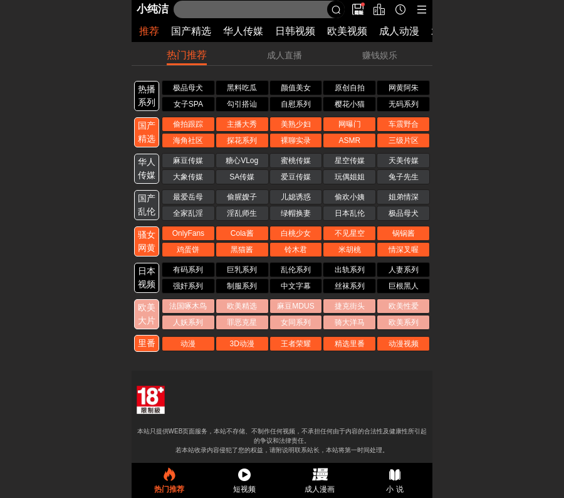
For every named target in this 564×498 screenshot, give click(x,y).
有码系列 (188, 269)
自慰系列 (296, 104)
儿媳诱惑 (296, 197)
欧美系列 (404, 322)
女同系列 (296, 322)
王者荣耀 (296, 343)
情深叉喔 (404, 249)
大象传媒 (188, 176)
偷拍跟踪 (188, 124)
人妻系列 (404, 269)
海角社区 (188, 140)
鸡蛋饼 (188, 249)
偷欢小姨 (350, 197)
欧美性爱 (404, 306)
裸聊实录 (296, 140)
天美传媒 (404, 160)
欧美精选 (242, 306)
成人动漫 (399, 31)
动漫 (188, 343)
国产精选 (191, 31)
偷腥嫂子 (242, 197)
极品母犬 (188, 87)
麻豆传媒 (188, 160)
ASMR (349, 140)
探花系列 (242, 140)
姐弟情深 (404, 197)
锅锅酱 (403, 233)
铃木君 (296, 249)
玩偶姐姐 (350, 176)
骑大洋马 (350, 322)
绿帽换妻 (296, 213)
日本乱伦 (350, 213)
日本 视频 (146, 277)
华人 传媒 (146, 168)
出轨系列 (350, 269)
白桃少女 (296, 233)
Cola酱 (242, 233)
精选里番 (350, 343)
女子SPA (188, 104)
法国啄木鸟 (188, 306)
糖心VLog (242, 160)
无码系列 (404, 104)
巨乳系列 (242, 269)
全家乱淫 (188, 213)
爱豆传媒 (296, 176)
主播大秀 (242, 124)
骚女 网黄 (146, 241)
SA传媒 (241, 176)
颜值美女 (296, 87)
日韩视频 (295, 31)
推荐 (149, 31)
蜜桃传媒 (296, 160)
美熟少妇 (296, 124)
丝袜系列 (350, 286)
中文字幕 (296, 286)
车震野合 (404, 124)
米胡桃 (349, 249)
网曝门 (349, 124)
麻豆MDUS (295, 306)
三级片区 (404, 140)
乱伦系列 (296, 269)
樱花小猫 (350, 104)
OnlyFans (188, 233)
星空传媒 (350, 160)
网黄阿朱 (404, 87)
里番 (146, 343)
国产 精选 (146, 132)
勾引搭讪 (242, 104)
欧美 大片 (146, 314)
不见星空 (350, 233)
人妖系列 (188, 322)
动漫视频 (404, 343)
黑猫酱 (242, 249)
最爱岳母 (188, 197)
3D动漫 (242, 343)
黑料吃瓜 (242, 87)
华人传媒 (243, 31)
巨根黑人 (404, 286)
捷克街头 (350, 306)
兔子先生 (404, 176)
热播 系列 (146, 95)
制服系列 (242, 286)
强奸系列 (188, 286)
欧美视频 (347, 31)
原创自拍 (350, 87)
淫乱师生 (242, 213)
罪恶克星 (242, 322)
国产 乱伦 (146, 204)
